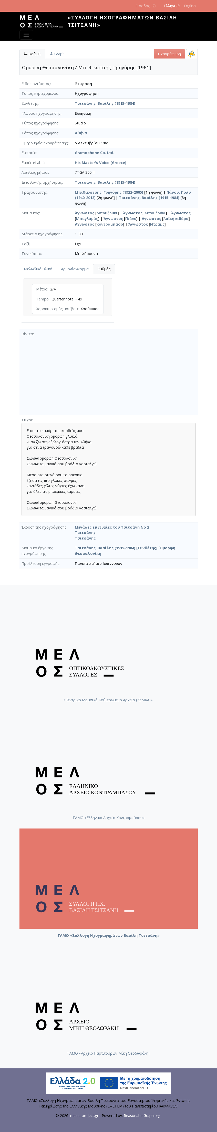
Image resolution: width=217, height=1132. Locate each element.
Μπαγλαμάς (87, 218)
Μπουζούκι (107, 213)
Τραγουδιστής (34, 192)
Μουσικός (30, 213)
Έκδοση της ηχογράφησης (44, 527)
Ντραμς (157, 224)
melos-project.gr (84, 1115)
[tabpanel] (68, 301)
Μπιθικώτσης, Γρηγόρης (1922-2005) (109, 192)
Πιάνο (130, 218)
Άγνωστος (84, 213)
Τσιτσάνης (85, 532)
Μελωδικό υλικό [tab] (38, 268)
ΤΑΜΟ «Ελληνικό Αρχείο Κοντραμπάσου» (109, 817)
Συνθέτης (30, 103)
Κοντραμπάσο (110, 224)
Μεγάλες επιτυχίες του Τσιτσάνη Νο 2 (112, 527)
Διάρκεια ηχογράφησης (42, 233)
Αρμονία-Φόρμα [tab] (75, 268)
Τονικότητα (31, 253)
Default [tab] (32, 53)
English (190, 5)
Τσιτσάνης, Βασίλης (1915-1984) (105, 103)
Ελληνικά (172, 5)
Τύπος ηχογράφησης (40, 123)
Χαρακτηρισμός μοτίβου (57, 308)
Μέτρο (41, 289)
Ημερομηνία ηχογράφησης (45, 143)
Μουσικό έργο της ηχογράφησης (37, 550)
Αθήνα (81, 133)
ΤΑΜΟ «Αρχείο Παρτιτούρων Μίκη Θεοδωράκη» (108, 1053)
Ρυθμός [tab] (104, 268)
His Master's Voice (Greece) (100, 162)
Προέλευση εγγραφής (40, 563)
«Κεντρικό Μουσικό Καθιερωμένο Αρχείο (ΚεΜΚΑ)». (108, 699)
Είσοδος (145, 5)
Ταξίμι (27, 243)
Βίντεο (27, 333)
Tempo (42, 299)
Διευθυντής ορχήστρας (42, 182)
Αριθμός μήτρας (35, 172)
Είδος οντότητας (36, 83)
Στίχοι (27, 419)
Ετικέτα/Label (33, 162)
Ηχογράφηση (169, 53)
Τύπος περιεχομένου (40, 93)
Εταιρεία (29, 152)
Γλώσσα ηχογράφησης (41, 113)
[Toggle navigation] (26, 35)
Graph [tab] (57, 53)
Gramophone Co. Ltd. (94, 152)
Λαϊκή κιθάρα (176, 218)
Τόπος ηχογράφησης (40, 133)
